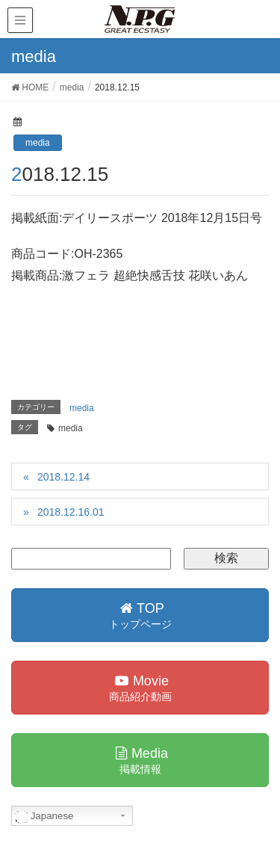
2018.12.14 (63, 477)
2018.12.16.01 (71, 512)
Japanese (45, 816)
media (37, 143)
